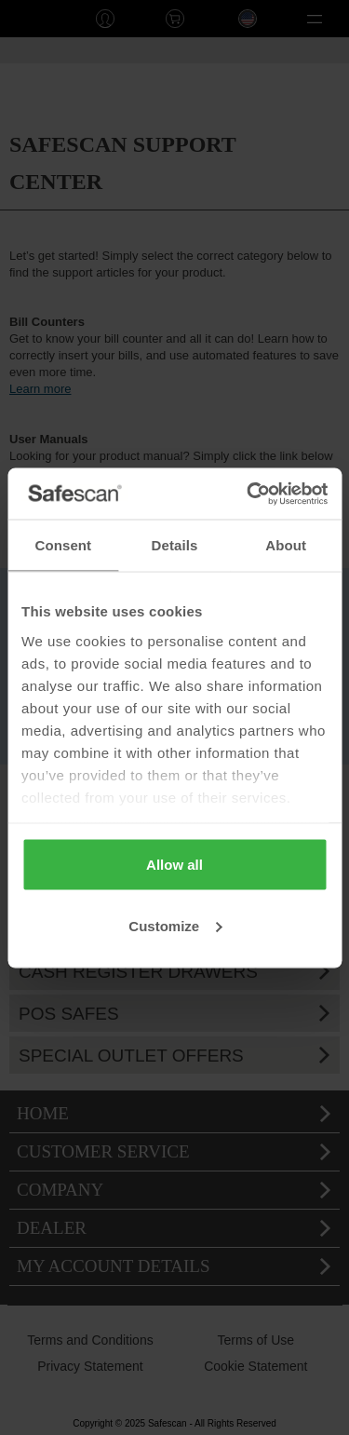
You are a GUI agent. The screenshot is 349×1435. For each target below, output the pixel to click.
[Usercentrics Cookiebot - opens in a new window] (248, 493)
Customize (174, 925)
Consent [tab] (62, 545)
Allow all (174, 865)
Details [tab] (175, 545)
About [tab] (285, 545)
